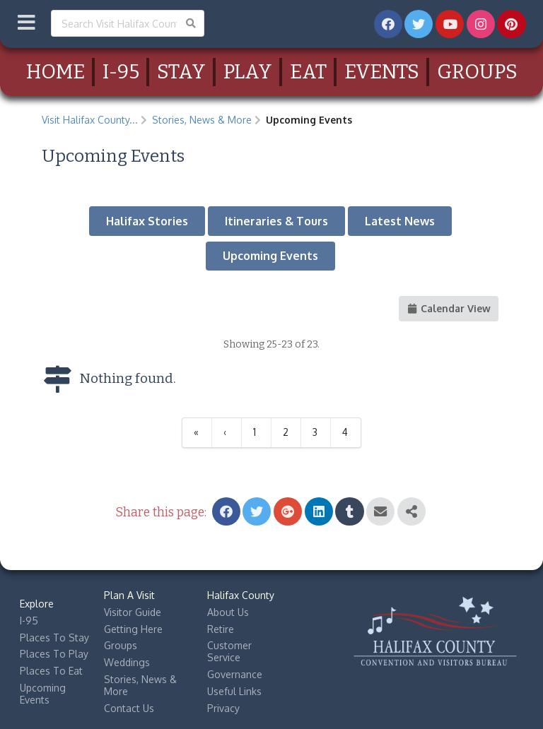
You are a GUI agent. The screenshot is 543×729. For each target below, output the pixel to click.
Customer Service (229, 651)
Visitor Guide (132, 612)
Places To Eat (51, 671)
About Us (228, 612)
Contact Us (129, 708)
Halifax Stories (147, 221)
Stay (181, 71)
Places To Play (54, 654)
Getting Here (133, 629)
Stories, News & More (202, 120)
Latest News (400, 221)
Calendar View (449, 308)
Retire (220, 629)
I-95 (121, 71)
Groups (477, 71)
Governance (234, 674)
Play (247, 71)
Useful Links (234, 691)
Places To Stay (54, 638)
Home (55, 71)
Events (381, 71)
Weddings (127, 662)
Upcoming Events (270, 256)
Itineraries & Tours (276, 221)
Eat (308, 71)
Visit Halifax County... (90, 120)
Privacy (223, 708)
